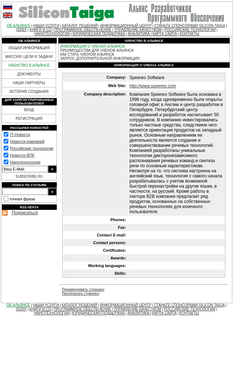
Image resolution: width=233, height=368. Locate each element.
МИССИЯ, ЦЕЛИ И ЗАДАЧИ (29, 57)
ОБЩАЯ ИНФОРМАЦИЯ (29, 48)
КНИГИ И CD (41, 30)
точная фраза (22, 199)
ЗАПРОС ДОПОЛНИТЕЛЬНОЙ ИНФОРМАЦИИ (99, 58)
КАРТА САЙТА (165, 34)
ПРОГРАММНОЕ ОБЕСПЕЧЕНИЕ (82, 30)
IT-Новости (20, 134)
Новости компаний (27, 141)
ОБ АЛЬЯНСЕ (19, 26)
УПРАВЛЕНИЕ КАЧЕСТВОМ (137, 30)
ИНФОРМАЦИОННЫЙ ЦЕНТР (125, 26)
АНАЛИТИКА (139, 34)
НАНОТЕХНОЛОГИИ (52, 34)
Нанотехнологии (25, 162)
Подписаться (25, 212)
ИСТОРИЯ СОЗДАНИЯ (28, 92)
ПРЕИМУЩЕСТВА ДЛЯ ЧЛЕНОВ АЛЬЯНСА (97, 50)
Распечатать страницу (80, 293)
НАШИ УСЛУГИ (46, 26)
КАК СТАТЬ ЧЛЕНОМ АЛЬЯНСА (87, 54)
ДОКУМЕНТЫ (29, 74)
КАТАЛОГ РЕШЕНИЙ (80, 26)
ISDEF (21, 30)
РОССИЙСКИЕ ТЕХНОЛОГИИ (190, 30)
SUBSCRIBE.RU (29, 177)
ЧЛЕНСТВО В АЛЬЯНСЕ (29, 65)
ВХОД (29, 110)
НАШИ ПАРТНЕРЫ (29, 83)
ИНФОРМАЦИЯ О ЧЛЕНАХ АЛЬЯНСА (92, 46)
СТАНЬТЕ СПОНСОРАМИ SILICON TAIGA (189, 26)
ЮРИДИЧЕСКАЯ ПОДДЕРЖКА (98, 34)
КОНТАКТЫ (189, 34)
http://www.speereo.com (153, 86)
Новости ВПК (22, 155)
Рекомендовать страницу (83, 289)
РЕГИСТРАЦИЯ (29, 119)
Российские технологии (31, 148)
